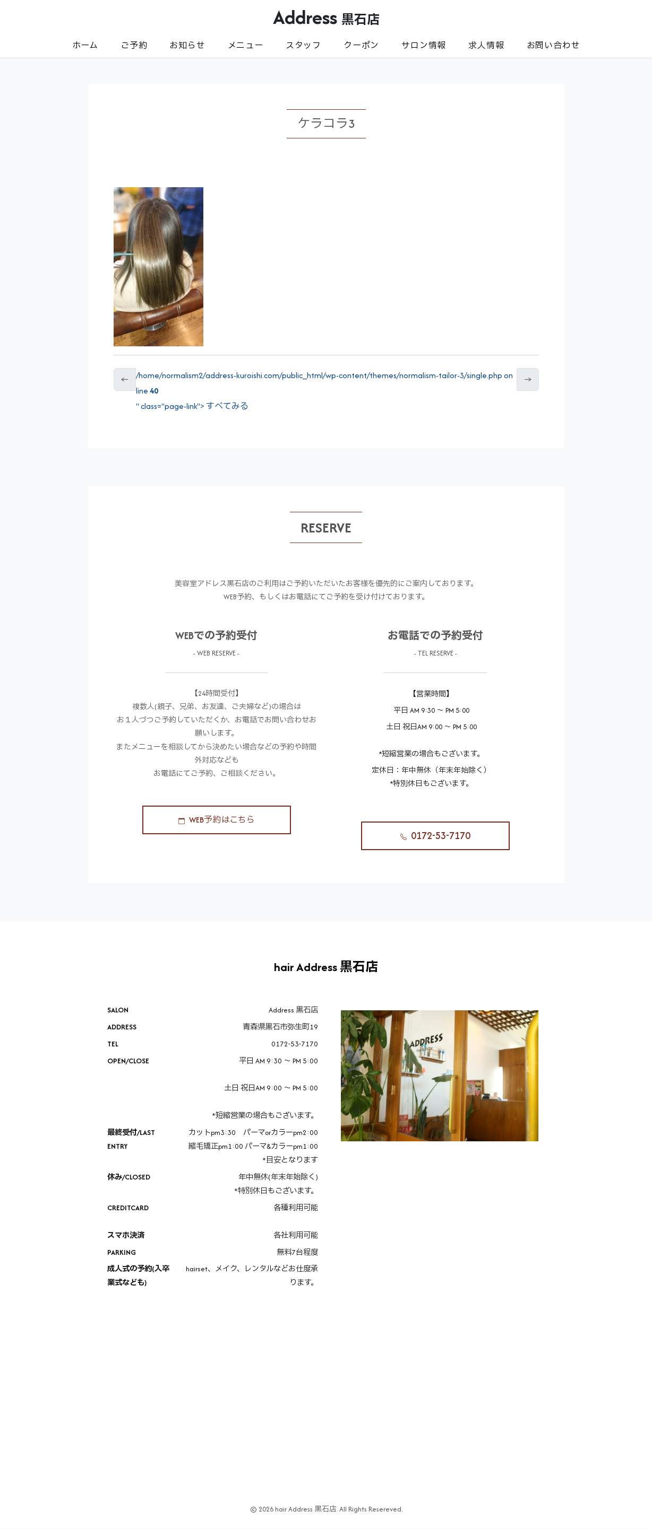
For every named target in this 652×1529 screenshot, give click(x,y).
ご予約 (134, 45)
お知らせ (187, 45)
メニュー (245, 45)
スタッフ (303, 45)
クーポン (361, 45)
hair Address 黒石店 (326, 966)
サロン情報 (423, 45)
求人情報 (486, 45)
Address (326, 17)
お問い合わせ (553, 45)
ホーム (85, 45)
